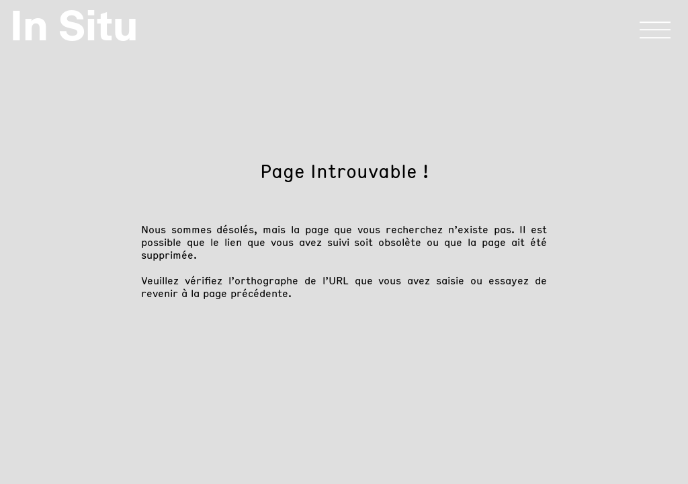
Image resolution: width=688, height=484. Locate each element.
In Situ (74, 25)
